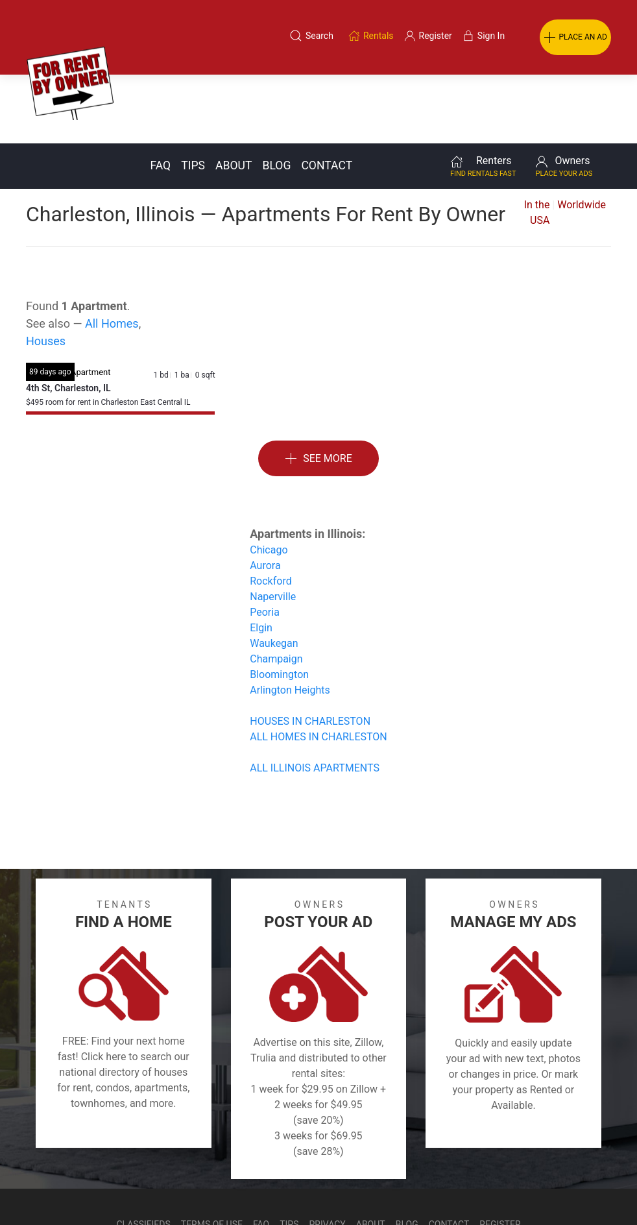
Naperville (273, 528)
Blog (276, 96)
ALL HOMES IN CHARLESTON (318, 668)
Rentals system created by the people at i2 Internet (442, 1188)
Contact (326, 96)
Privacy (327, 1155)
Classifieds (143, 1155)
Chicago (268, 481)
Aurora (265, 497)
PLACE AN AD (575, 37)
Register (499, 1155)
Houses (46, 272)
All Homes (112, 254)
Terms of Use (212, 1155)
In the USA (537, 144)
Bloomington (279, 606)
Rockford (270, 512)
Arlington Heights (290, 621)
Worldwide (581, 136)
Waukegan (274, 574)
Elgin (261, 559)
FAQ (160, 96)
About (233, 96)
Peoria (265, 543)
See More (318, 390)
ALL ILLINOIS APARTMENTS (314, 699)
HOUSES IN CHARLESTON (310, 652)
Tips (193, 96)
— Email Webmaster (587, 1188)
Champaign (276, 590)
